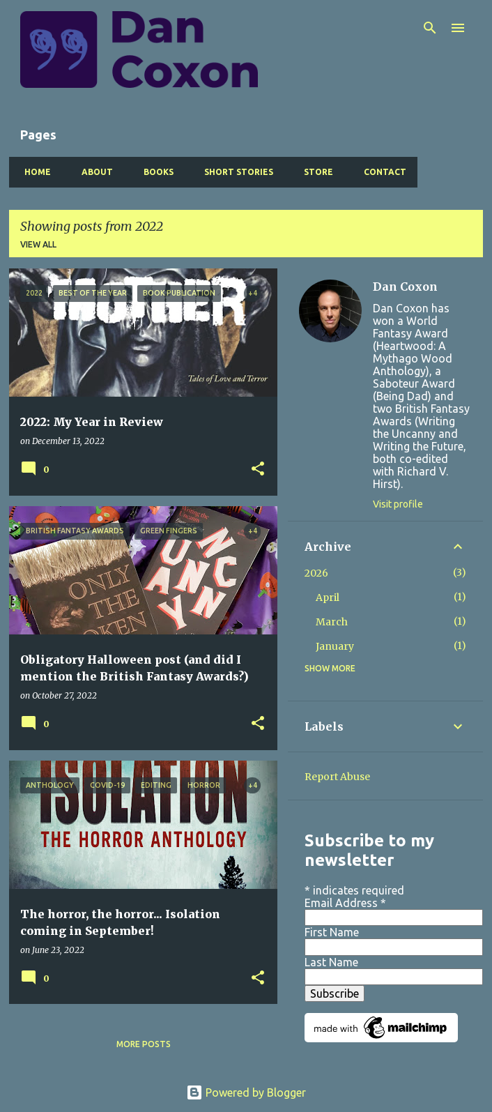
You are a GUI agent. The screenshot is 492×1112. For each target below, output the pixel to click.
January (335, 646)
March (332, 622)
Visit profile (398, 504)
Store (314, 171)
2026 (316, 573)
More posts (143, 1044)
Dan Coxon (405, 287)
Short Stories (234, 171)
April (327, 597)
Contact (381, 171)
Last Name (331, 962)
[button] (257, 469)
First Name (332, 932)
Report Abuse (337, 776)
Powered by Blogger (246, 1092)
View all (38, 244)
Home (33, 171)
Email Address (345, 903)
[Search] (430, 28)
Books (154, 171)
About (93, 171)
